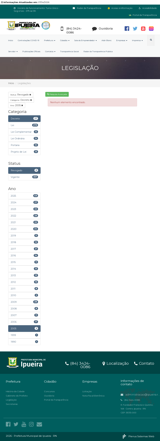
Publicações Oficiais (31, 51)
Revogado (20, 94)
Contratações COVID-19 (28, 40)
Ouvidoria (49, 395)
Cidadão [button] (64, 40)
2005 (16, 105)
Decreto (21, 100)
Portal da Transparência (143, 15)
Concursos (49, 391)
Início (10, 40)
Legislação (11, 400)
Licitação (87, 391)
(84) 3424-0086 (77, 364)
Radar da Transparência (87, 8)
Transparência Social (69, 51)
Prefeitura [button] (49, 40)
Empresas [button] (121, 40)
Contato (144, 363)
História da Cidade (15, 391)
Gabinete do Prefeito (17, 395)
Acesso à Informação (120, 8)
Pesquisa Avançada (57, 94)
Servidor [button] (13, 51)
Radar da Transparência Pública (98, 51)
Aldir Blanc (107, 40)
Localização (116, 363)
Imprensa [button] (137, 40)
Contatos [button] (50, 51)
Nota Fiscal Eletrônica (93, 395)
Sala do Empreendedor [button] (85, 40)
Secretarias (12, 404)
